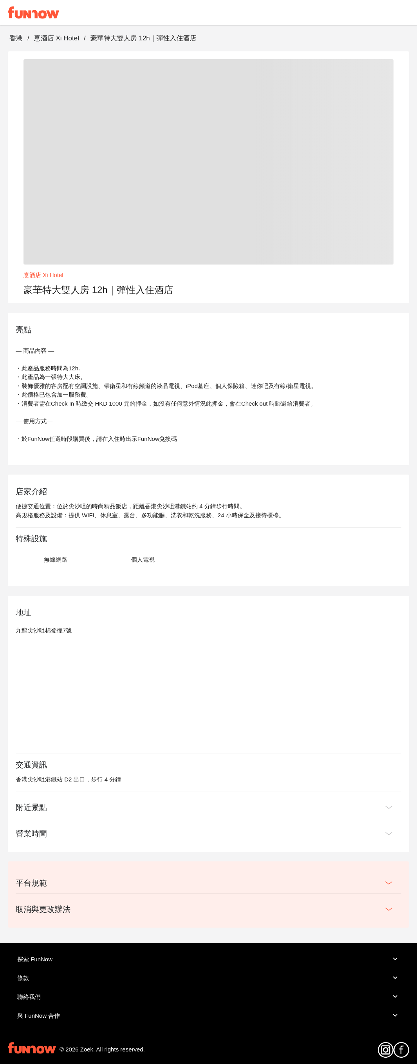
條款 (208, 977)
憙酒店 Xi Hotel (56, 38)
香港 (16, 38)
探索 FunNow (208, 959)
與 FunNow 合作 (208, 1015)
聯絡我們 (208, 996)
